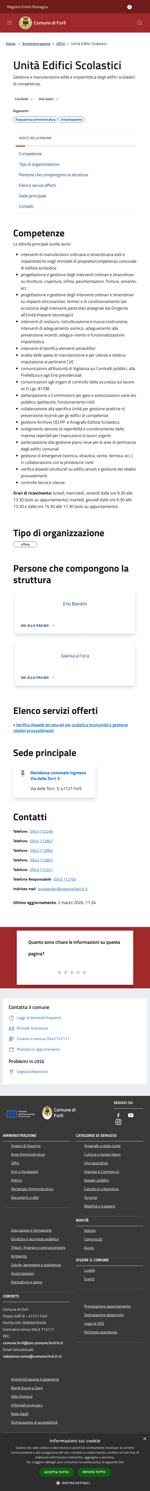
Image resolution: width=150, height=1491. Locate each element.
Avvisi (89, 1248)
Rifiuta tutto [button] (94, 1472)
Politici (16, 1180)
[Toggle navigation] (9, 22)
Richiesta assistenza (100, 1332)
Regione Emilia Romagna (27, 7)
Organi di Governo (25, 1146)
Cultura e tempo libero (102, 1154)
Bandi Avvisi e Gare (27, 1388)
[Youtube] (131, 1115)
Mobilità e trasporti (99, 1206)
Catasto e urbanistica (101, 1189)
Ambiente (19, 1256)
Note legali (20, 1414)
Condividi (25, 99)
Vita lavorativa (96, 1163)
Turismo (90, 1197)
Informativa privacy (27, 1405)
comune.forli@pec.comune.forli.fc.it (33, 1343)
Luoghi (89, 1270)
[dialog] (75, 1462)
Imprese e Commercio (101, 1171)
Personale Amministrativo (32, 1189)
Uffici (60, 43)
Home (10, 43)
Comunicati (93, 1239)
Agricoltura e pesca (26, 1282)
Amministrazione (36, 43)
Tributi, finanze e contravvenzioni (38, 1247)
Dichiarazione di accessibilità (34, 1422)
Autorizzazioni (22, 1273)
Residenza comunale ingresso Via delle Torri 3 (58, 775)
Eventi (89, 1279)
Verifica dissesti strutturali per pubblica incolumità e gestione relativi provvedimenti (70, 728)
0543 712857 (41, 841)
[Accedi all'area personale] (129, 7)
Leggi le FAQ (94, 1323)
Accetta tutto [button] (57, 1472)
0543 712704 (65, 879)
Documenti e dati (25, 1197)
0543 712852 (41, 860)
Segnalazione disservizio (104, 1315)
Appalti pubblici (96, 1180)
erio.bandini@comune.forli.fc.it (63, 889)
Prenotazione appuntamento (107, 1306)
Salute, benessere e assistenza (36, 1265)
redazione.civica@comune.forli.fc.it (32, 1356)
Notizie (90, 1230)
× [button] (144, 1439)
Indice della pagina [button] (35, 137)
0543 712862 (41, 850)
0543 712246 (41, 831)
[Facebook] (118, 1115)
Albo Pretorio (21, 1396)
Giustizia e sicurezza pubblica (34, 1239)
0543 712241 (41, 869)
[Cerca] (140, 23)
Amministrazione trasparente (35, 1379)
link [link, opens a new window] (121, 1462)
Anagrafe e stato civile (102, 1146)
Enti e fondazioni (24, 1171)
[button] (75, 1482)
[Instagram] (118, 1122)
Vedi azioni (49, 99)
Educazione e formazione (31, 1230)
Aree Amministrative (28, 1154)
